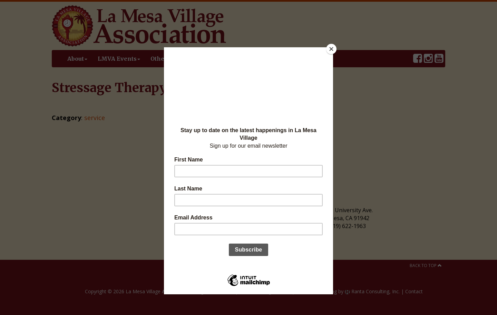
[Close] (331, 49)
